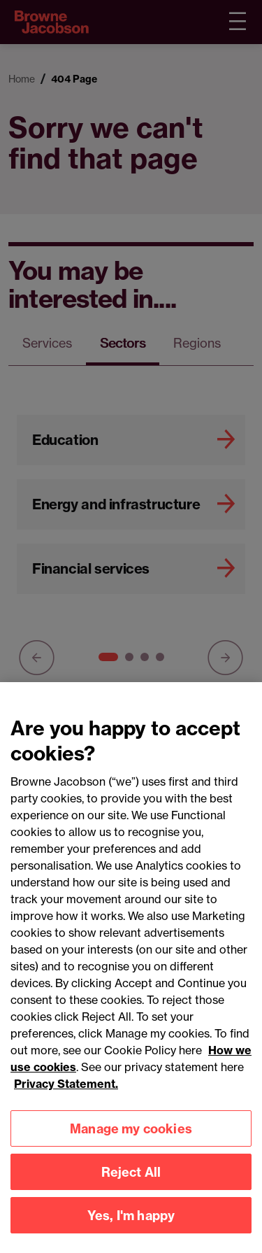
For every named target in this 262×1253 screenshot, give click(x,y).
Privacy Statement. (66, 1090)
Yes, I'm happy (131, 1221)
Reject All (131, 1178)
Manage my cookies (131, 1134)
